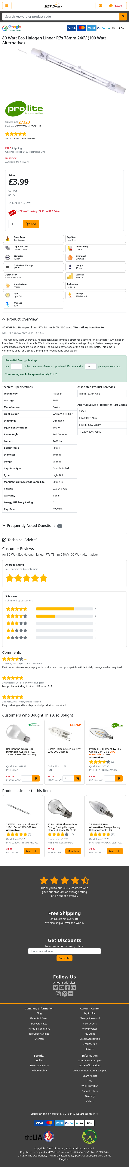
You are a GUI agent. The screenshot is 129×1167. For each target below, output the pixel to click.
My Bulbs (90, 1033)
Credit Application (90, 1038)
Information (90, 1055)
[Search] (123, 16)
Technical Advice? (19, 539)
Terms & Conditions (39, 1028)
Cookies (39, 1060)
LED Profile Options (90, 1065)
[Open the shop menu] (6, 5)
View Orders (90, 1023)
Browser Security (39, 1065)
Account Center (90, 1008)
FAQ (90, 1081)
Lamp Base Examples (90, 1060)
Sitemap (39, 1038)
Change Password (90, 1018)
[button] (124, 752)
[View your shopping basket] (116, 5)
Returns (89, 1049)
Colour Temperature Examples (90, 1070)
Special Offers (90, 1091)
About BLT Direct (39, 1018)
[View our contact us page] (100, 5)
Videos (90, 1101)
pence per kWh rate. (109, 366)
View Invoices (89, 1028)
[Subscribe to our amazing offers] (64, 951)
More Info (31, 851)
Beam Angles (89, 1075)
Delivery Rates (39, 1023)
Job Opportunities (39, 1033)
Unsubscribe (90, 1044)
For (7, 366)
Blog (39, 1013)
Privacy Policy (39, 1070)
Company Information (39, 1008)
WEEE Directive (89, 1086)
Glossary (90, 1096)
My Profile (89, 1013)
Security (39, 1055)
